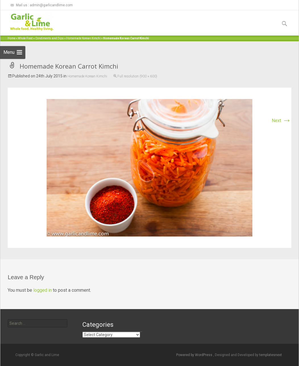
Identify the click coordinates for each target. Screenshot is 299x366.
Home (11, 38)
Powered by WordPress (194, 355)
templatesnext (270, 355)
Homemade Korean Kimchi (83, 38)
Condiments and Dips (49, 38)
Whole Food (25, 38)
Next (281, 120)
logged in (42, 290)
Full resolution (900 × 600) (137, 76)
